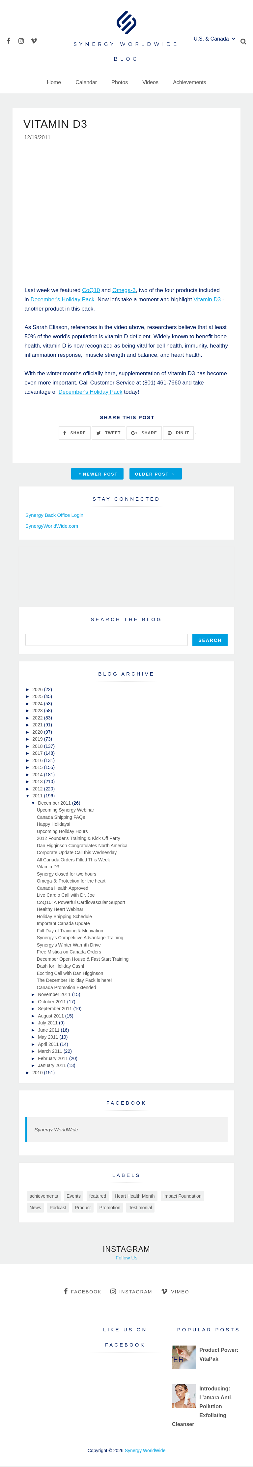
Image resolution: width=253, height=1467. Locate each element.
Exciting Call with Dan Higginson (70, 974)
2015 (38, 768)
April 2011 (49, 1045)
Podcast (58, 1208)
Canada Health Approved (62, 888)
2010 (38, 1073)
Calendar (86, 82)
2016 (38, 761)
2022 (38, 718)
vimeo (175, 1292)
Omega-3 (124, 291)
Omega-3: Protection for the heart (71, 881)
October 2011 (52, 1002)
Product (83, 1208)
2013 (38, 782)
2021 (38, 725)
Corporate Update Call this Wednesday (77, 853)
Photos (119, 82)
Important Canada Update (63, 924)
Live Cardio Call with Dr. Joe (66, 895)
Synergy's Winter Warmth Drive (69, 945)
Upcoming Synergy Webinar (65, 810)
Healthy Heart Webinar (60, 910)
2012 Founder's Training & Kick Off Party (78, 839)
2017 (38, 753)
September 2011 (55, 1009)
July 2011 (48, 1023)
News (35, 1208)
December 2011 (55, 803)
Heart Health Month (135, 1196)
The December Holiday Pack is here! (74, 981)
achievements (44, 1196)
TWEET (109, 433)
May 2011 (48, 1037)
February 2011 (53, 1059)
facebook (82, 1292)
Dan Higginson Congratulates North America (82, 846)
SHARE (74, 433)
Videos (150, 82)
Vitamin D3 (207, 300)
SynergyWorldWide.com (51, 526)
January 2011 (52, 1066)
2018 (38, 747)
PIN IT (178, 433)
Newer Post (98, 474)
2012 (38, 789)
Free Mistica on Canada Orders (69, 952)
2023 (38, 711)
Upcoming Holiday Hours (62, 832)
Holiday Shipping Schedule (64, 917)
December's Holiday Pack (62, 300)
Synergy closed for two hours (67, 874)
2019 (38, 739)
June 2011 (49, 1030)
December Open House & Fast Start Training (83, 959)
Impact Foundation (182, 1196)
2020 (38, 732)
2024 (38, 704)
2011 (38, 796)
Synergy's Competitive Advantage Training (80, 938)
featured (97, 1196)
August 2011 (51, 1016)
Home (54, 82)
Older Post (155, 474)
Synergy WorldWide (56, 1130)
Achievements (189, 82)
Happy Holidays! (53, 824)
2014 (38, 775)
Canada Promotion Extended (66, 988)
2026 (38, 690)
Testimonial (140, 1208)
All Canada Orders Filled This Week (73, 860)
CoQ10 (91, 291)
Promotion (110, 1208)
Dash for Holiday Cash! (60, 966)
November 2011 (55, 995)
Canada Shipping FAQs (61, 817)
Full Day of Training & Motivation (70, 931)
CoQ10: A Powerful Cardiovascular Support (81, 903)
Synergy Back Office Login (54, 515)
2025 (38, 697)
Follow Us (126, 1258)
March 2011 (51, 1051)
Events (74, 1196)
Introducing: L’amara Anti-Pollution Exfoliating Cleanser (202, 1407)
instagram (131, 1292)
